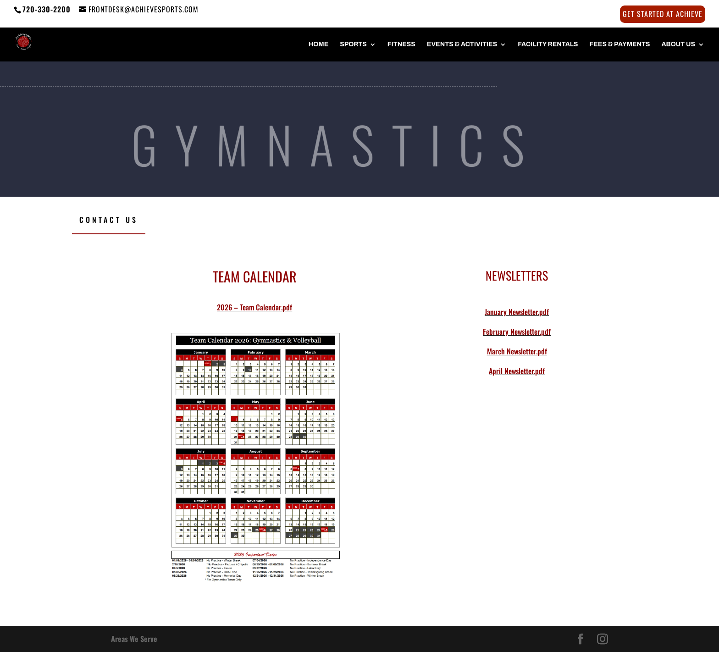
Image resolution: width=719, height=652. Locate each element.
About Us (678, 44)
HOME (318, 44)
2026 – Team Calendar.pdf (254, 307)
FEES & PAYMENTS (620, 44)
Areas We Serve (134, 638)
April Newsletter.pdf (517, 370)
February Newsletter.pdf (517, 331)
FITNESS (401, 44)
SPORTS (353, 44)
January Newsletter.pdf (517, 311)
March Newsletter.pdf (517, 351)
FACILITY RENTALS (548, 44)
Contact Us (108, 219)
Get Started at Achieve (662, 14)
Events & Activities (462, 44)
